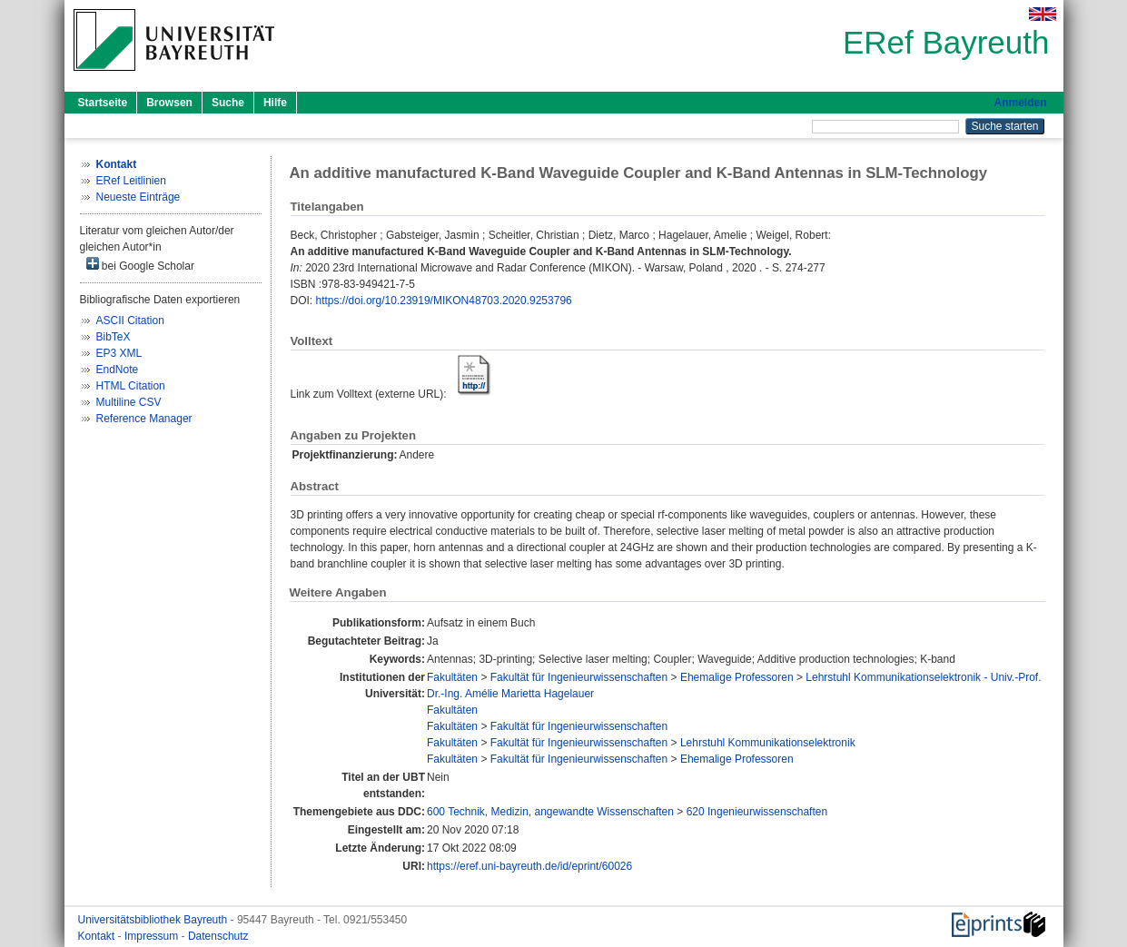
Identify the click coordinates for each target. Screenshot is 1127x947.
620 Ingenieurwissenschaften (757, 811)
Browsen (169, 102)
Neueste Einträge (138, 197)
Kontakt (98, 936)
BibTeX (113, 336)
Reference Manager (144, 418)
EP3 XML (119, 353)
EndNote (117, 369)
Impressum (153, 936)
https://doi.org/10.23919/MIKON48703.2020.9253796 (444, 300)
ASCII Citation (130, 320)
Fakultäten (452, 677)
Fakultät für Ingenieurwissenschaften (578, 677)
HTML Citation (130, 386)
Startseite (103, 102)
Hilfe (275, 102)
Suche (228, 102)
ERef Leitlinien (131, 180)
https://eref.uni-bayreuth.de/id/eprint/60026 (529, 866)
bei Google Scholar (140, 264)
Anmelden (1020, 102)
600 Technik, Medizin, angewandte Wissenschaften (550, 811)
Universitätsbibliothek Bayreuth (154, 919)
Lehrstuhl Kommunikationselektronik (767, 742)
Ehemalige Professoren (737, 677)
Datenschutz (218, 936)
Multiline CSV (129, 402)
